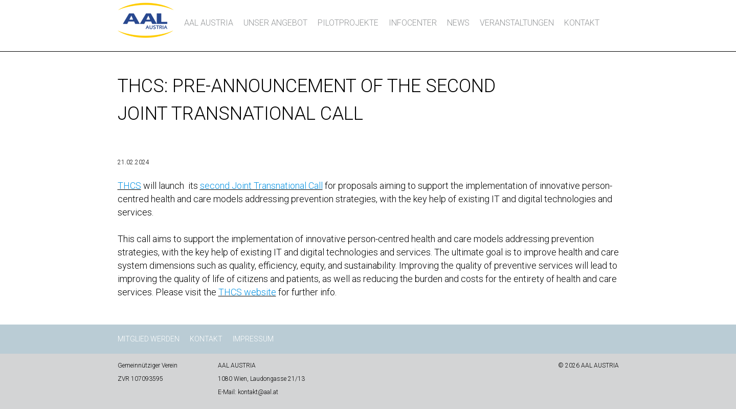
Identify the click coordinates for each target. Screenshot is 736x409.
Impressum (253, 339)
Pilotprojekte (348, 23)
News (458, 23)
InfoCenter (413, 23)
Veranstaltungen (517, 23)
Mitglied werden (149, 339)
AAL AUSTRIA (208, 23)
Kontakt (581, 23)
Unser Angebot (275, 23)
